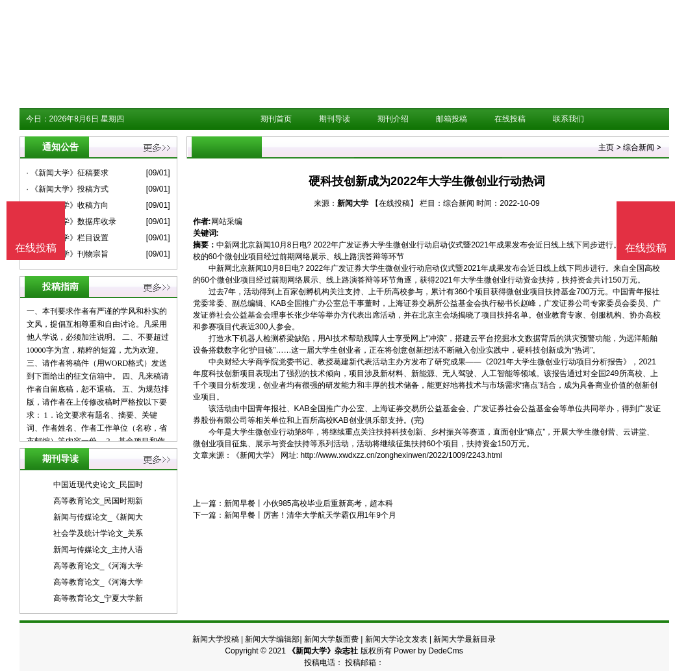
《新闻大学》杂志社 (323, 650)
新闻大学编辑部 (272, 639)
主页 (606, 147)
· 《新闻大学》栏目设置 (68, 237)
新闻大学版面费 (331, 639)
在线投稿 (510, 118)
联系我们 (568, 118)
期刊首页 (276, 118)
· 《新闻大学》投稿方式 (68, 189)
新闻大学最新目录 (464, 639)
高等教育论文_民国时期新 (98, 500)
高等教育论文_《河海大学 (98, 565)
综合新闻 (638, 147)
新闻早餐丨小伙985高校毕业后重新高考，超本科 (308, 503)
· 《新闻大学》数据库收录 (72, 221)
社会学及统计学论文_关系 (98, 533)
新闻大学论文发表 (396, 639)
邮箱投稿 (451, 118)
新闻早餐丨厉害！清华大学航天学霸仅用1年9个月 (310, 515)
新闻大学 (352, 203)
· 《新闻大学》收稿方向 (68, 205)
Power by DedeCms (428, 650)
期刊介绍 (393, 118)
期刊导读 (334, 118)
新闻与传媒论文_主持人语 (98, 549)
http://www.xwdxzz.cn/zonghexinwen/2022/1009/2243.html (401, 455)
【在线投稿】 (394, 203)
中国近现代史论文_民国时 (98, 484)
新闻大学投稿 (215, 639)
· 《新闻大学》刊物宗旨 (68, 254)
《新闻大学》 (255, 455)
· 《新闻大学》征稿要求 (68, 172)
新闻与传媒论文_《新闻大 (98, 517)
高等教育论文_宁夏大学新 (98, 598)
